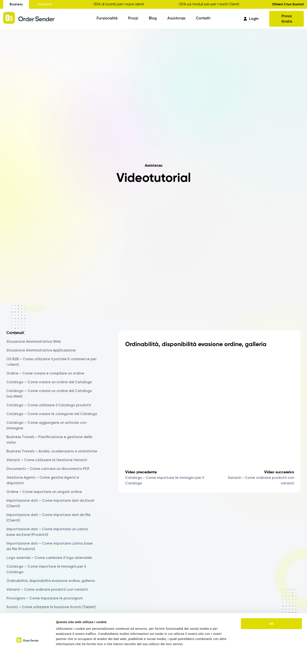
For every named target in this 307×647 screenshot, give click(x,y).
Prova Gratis (286, 18)
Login (251, 18)
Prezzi (133, 18)
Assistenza (176, 18)
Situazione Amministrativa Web (33, 341)
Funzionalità (107, 18)
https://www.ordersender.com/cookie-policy (121, 621)
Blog (153, 18)
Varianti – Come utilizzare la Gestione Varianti (46, 460)
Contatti (203, 18)
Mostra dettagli (224, 638)
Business (16, 4)
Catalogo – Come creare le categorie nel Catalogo (51, 414)
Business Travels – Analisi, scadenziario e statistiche (51, 451)
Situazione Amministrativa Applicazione (41, 350)
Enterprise (45, 4)
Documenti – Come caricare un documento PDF (48, 468)
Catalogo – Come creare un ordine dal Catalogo (49, 382)
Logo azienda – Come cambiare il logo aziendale (49, 557)
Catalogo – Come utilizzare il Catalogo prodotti (48, 405)
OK (271, 591)
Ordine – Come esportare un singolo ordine (44, 492)
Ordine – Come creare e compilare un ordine (45, 373)
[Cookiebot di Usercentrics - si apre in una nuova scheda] (27, 638)
